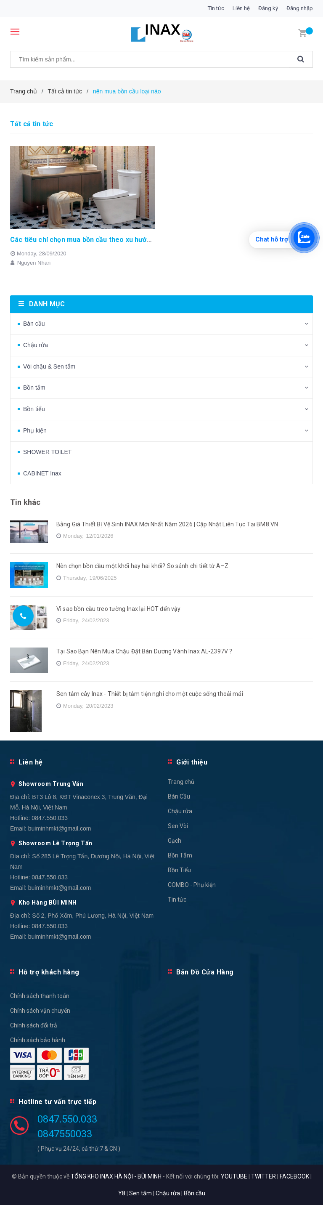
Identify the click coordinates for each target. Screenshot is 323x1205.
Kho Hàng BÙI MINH (48, 902)
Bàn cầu (34, 323)
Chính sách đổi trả (33, 1025)
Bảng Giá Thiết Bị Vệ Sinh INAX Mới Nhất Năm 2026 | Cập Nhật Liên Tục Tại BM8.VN (167, 524)
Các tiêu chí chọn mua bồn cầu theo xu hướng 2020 (91, 240)
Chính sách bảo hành (37, 1040)
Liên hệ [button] (31, 762)
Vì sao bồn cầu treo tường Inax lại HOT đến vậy (118, 608)
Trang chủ (181, 781)
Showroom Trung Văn (51, 783)
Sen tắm (140, 1193)
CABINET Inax (42, 473)
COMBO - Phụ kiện (192, 884)
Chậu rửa (35, 345)
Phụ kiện (35, 430)
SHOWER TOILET (47, 452)
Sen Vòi (178, 826)
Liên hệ (241, 8)
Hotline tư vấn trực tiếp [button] (57, 1102)
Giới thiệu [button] (191, 762)
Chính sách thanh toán (39, 996)
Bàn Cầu (179, 796)
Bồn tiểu (34, 409)
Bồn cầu (194, 1193)
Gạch (174, 840)
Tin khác (25, 502)
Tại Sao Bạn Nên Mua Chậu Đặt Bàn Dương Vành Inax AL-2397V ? (144, 651)
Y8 (121, 1193)
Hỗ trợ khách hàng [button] (49, 972)
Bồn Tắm (180, 855)
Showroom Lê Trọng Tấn (56, 843)
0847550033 (64, 1134)
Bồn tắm (34, 387)
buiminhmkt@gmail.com (59, 828)
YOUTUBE (234, 1176)
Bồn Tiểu (179, 870)
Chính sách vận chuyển (40, 1010)
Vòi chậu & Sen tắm (49, 366)
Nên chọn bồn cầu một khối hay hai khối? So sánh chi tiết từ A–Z (142, 566)
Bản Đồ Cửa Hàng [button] (205, 972)
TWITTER (263, 1176)
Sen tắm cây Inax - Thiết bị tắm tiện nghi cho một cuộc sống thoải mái (149, 693)
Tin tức (216, 8)
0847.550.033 (50, 818)
